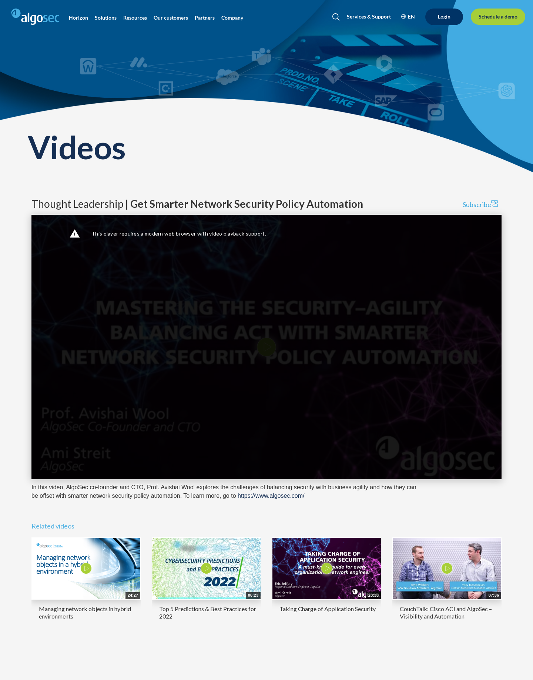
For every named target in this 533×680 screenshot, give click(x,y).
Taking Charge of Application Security (327, 608)
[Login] (444, 17)
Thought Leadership (197, 203)
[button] (78, 18)
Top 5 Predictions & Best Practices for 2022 (207, 612)
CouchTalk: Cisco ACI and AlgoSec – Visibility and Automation (446, 612)
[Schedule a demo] (498, 17)
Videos (76, 147)
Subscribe (480, 204)
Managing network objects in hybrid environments (85, 612)
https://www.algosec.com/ (271, 496)
